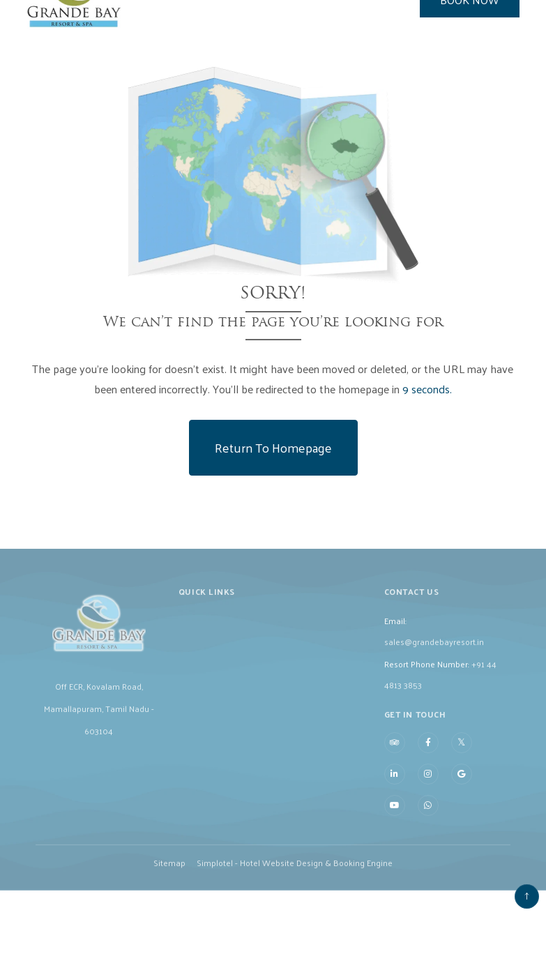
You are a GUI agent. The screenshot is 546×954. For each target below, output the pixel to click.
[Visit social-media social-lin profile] (394, 781)
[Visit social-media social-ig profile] (428, 781)
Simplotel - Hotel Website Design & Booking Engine (295, 870)
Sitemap (169, 870)
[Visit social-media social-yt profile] (394, 813)
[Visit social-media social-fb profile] (428, 750)
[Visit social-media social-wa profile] (428, 813)
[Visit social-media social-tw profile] (461, 749)
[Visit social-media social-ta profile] (394, 750)
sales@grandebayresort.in (434, 648)
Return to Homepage (273, 447)
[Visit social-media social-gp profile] (461, 781)
